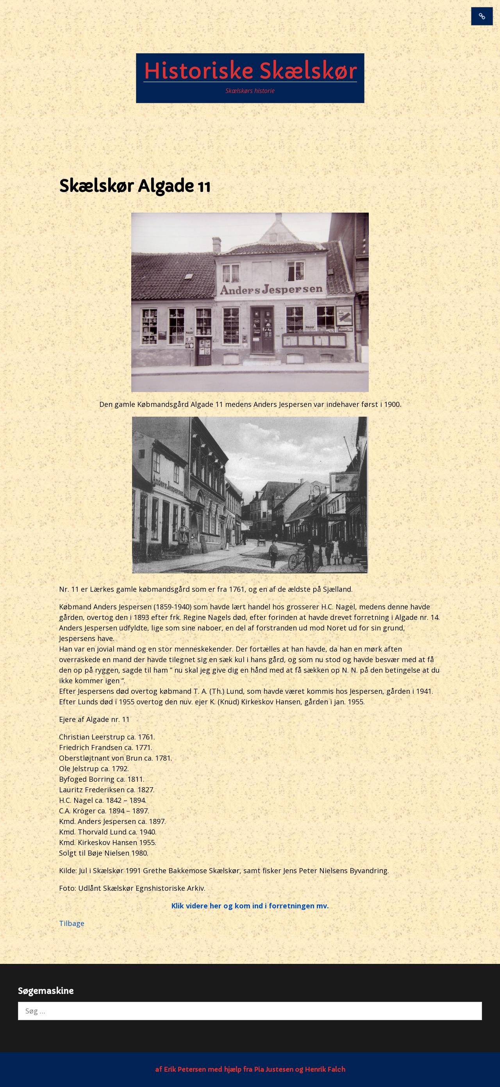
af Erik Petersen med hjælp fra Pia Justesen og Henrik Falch (250, 1069)
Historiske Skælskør (250, 71)
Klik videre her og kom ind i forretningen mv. (250, 905)
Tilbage (71, 923)
